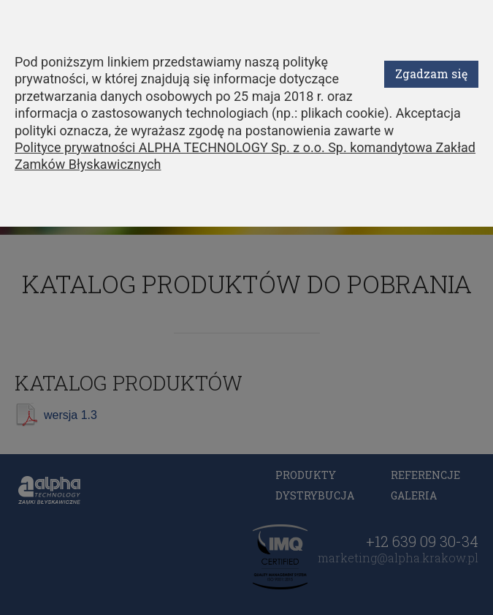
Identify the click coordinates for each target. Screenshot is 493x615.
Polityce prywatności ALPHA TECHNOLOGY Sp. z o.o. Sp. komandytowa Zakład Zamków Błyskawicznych (245, 156)
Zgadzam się (431, 73)
